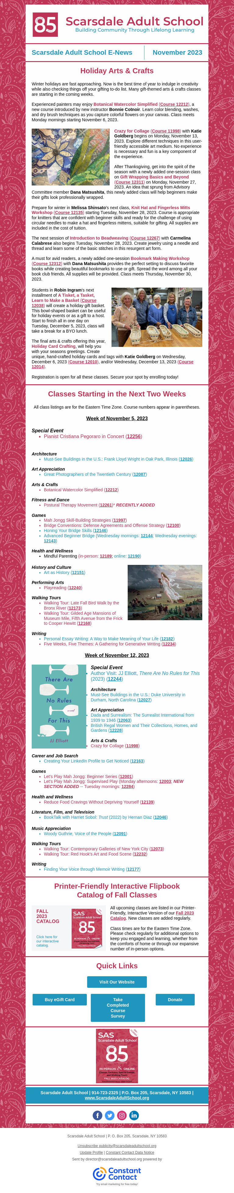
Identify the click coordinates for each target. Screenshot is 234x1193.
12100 (173, 525)
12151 (78, 572)
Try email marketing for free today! (117, 1184)
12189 (106, 556)
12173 (75, 608)
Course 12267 (145, 238)
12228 (116, 730)
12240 (75, 587)
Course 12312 (47, 263)
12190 (134, 556)
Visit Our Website (116, 982)
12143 (50, 540)
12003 (165, 781)
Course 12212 (174, 104)
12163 (137, 761)
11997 (120, 520)
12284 (127, 786)
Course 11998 (166, 131)
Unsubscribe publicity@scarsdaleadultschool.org (117, 1146)
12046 (160, 817)
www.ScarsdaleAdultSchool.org (117, 1097)
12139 (147, 802)
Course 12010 (83, 361)
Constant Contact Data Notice (130, 1152)
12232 (140, 854)
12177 (133, 869)
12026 (186, 459)
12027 (144, 699)
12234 (169, 643)
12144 (147, 535)
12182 (167, 638)
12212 (111, 489)
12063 (124, 720)
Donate (175, 999)
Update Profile (91, 1152)
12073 (157, 848)
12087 (140, 474)
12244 (115, 679)
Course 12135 (69, 212)
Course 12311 (130, 182)
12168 (84, 623)
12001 (126, 776)
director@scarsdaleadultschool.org (114, 1159)
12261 (106, 505)
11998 (132, 745)
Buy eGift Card (60, 999)
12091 (120, 833)
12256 (134, 436)
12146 (100, 530)
